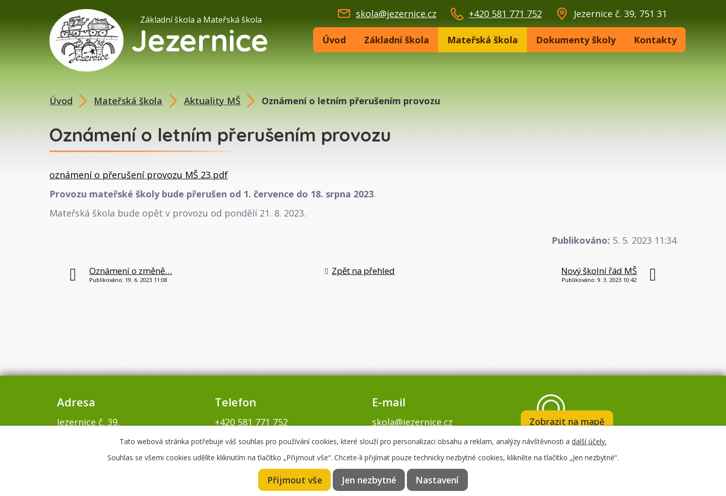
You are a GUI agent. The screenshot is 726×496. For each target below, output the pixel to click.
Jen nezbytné (369, 479)
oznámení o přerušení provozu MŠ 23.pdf (138, 175)
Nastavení (438, 479)
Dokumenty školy (576, 40)
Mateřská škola (482, 40)
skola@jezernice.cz (396, 14)
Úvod (334, 40)
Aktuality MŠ (212, 101)
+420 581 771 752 (505, 14)
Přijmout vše (293, 479)
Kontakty (655, 40)
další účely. (589, 440)
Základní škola (396, 40)
